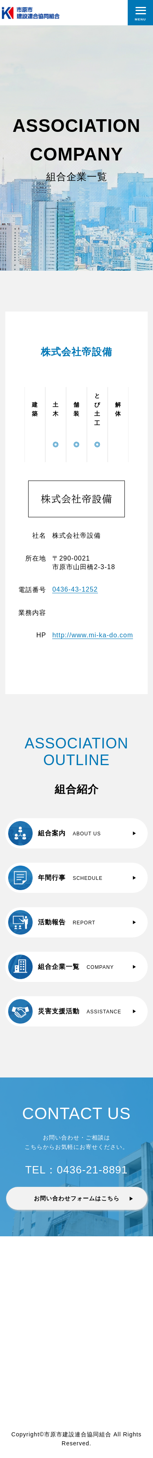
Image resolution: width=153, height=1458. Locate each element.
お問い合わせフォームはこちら (77, 1198)
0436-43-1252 (75, 589)
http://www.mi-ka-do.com (92, 635)
